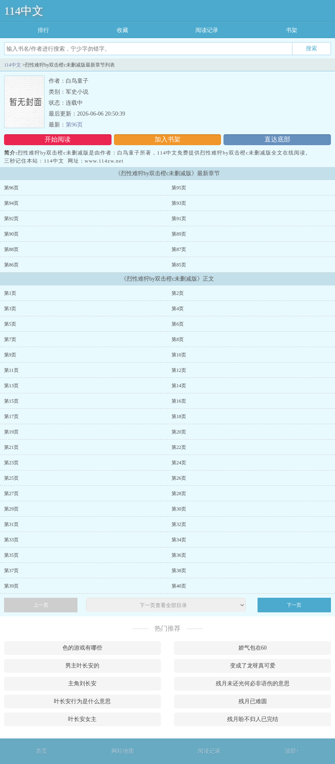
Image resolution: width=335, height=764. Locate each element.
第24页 (179, 463)
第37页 (11, 570)
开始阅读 (58, 139)
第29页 (11, 509)
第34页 (179, 540)
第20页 (179, 432)
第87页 (179, 249)
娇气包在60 (252, 648)
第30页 (179, 509)
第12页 (179, 370)
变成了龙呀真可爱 (252, 666)
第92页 (11, 218)
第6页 (178, 324)
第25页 (11, 478)
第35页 (11, 555)
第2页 (178, 293)
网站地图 (123, 751)
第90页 (11, 234)
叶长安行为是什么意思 (82, 701)
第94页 (11, 203)
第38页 (179, 570)
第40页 (179, 586)
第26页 (179, 478)
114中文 (23, 10)
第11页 (11, 370)
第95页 (179, 188)
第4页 (178, 308)
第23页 (11, 463)
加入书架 (167, 139)
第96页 (74, 125)
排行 (43, 30)
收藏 (122, 30)
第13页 (11, 385)
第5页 (10, 324)
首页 (41, 751)
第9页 (10, 355)
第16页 (179, 401)
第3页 (10, 308)
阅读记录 (206, 30)
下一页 (294, 605)
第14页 (179, 385)
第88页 (11, 249)
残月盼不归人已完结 (252, 719)
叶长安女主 (82, 719)
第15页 (11, 401)
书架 (291, 30)
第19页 (11, 432)
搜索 (311, 48)
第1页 (10, 293)
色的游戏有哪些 (82, 648)
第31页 (11, 524)
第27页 (11, 493)
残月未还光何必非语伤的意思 (253, 683)
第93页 (179, 203)
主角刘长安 (82, 683)
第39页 (11, 586)
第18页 (179, 416)
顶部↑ (292, 751)
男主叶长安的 (82, 666)
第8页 (178, 339)
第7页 (10, 339)
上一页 (41, 605)
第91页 (179, 218)
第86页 (11, 265)
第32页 (179, 524)
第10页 (179, 355)
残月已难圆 (252, 701)
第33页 (11, 540)
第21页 (11, 447)
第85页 (179, 265)
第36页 (179, 555)
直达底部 (277, 139)
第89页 (179, 234)
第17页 (11, 416)
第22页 (179, 447)
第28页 (179, 493)
